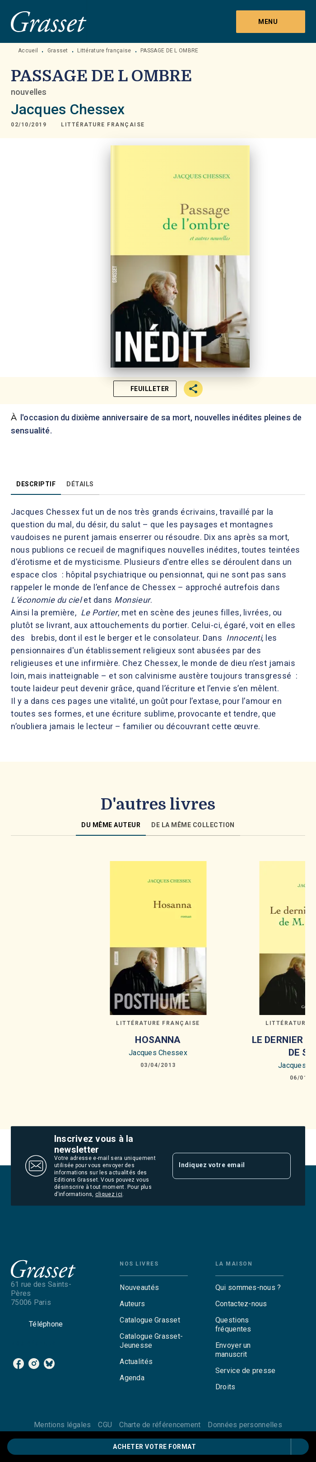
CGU (105, 1424)
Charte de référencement (159, 1424)
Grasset (57, 50)
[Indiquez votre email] (220, 1166)
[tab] (36, 484)
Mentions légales (62, 1424)
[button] (103, 125)
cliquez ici (108, 1194)
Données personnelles (245, 1424)
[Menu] (270, 21)
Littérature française (104, 50)
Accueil (28, 50)
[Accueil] (49, 21)
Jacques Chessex (68, 109)
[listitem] (18, 1363)
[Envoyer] (280, 1166)
